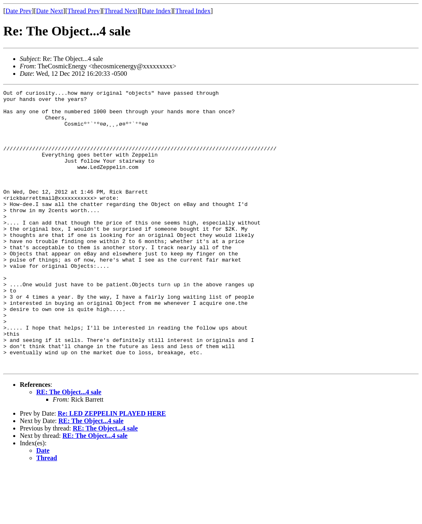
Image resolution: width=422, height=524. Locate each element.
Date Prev (18, 10)
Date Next (49, 10)
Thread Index (193, 10)
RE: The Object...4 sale (68, 447)
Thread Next (120, 10)
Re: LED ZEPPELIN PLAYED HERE (112, 469)
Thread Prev (83, 10)
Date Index (156, 10)
